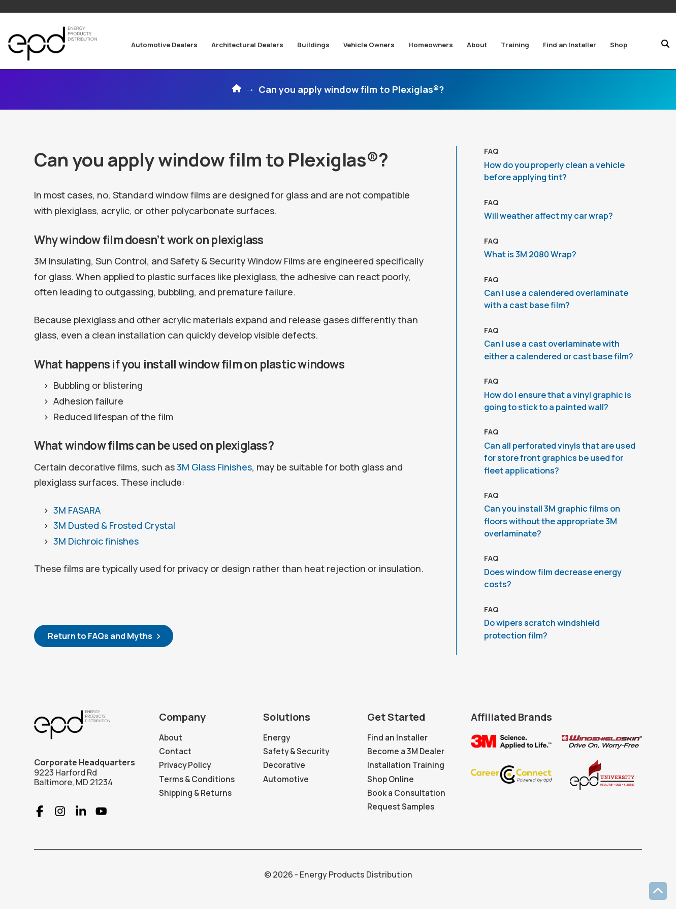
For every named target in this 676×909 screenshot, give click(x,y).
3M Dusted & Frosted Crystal (114, 525)
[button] (164, 44)
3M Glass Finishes (214, 467)
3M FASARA (77, 510)
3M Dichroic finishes (96, 541)
